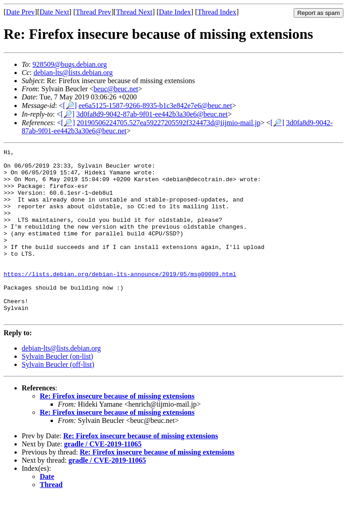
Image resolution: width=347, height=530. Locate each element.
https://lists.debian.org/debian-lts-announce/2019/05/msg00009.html (120, 299)
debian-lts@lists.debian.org (73, 72)
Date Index (175, 12)
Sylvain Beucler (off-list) (58, 398)
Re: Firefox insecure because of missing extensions (117, 430)
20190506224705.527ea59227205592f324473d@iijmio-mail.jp (169, 123)
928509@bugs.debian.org (70, 64)
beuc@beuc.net (116, 89)
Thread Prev (93, 12)
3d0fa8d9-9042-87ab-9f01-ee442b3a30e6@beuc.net (152, 114)
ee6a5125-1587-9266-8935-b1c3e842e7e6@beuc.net (155, 105)
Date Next (54, 12)
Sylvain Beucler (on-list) (57, 390)
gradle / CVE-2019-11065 (103, 478)
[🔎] (70, 105)
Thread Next (134, 12)
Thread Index (216, 12)
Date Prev (20, 12)
